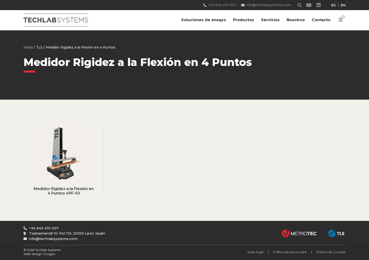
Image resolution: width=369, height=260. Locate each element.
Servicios (270, 20)
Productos (243, 20)
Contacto (321, 20)
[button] (300, 5)
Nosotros (296, 20)
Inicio (28, 47)
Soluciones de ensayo (203, 20)
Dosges (49, 254)
